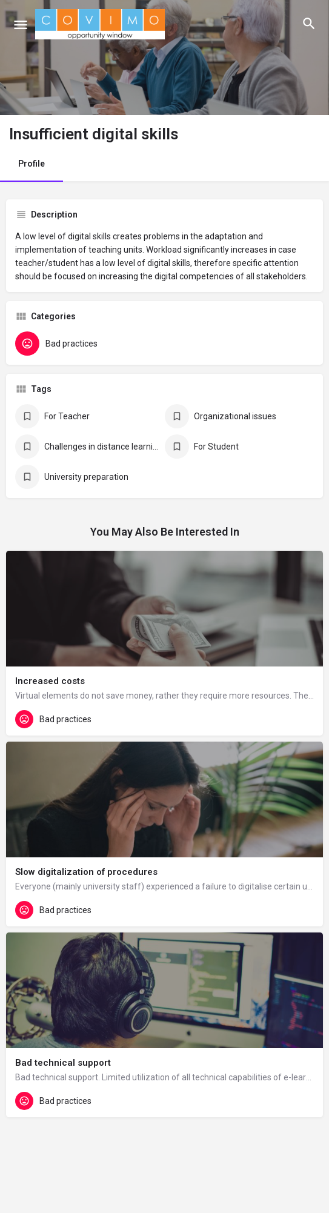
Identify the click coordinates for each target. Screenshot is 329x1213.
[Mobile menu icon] (20, 24)
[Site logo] (101, 24)
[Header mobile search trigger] (309, 24)
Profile (31, 163)
